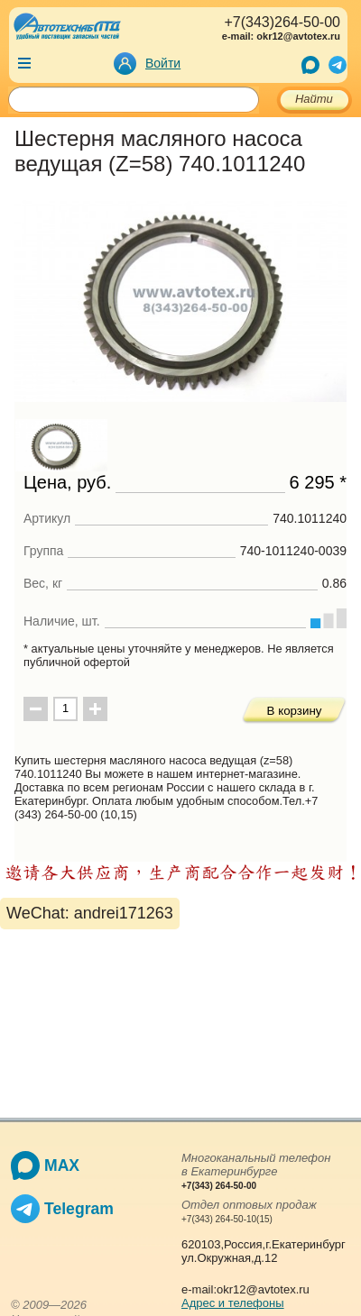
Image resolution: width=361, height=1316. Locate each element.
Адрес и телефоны (232, 1303)
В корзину (294, 710)
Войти (162, 63)
